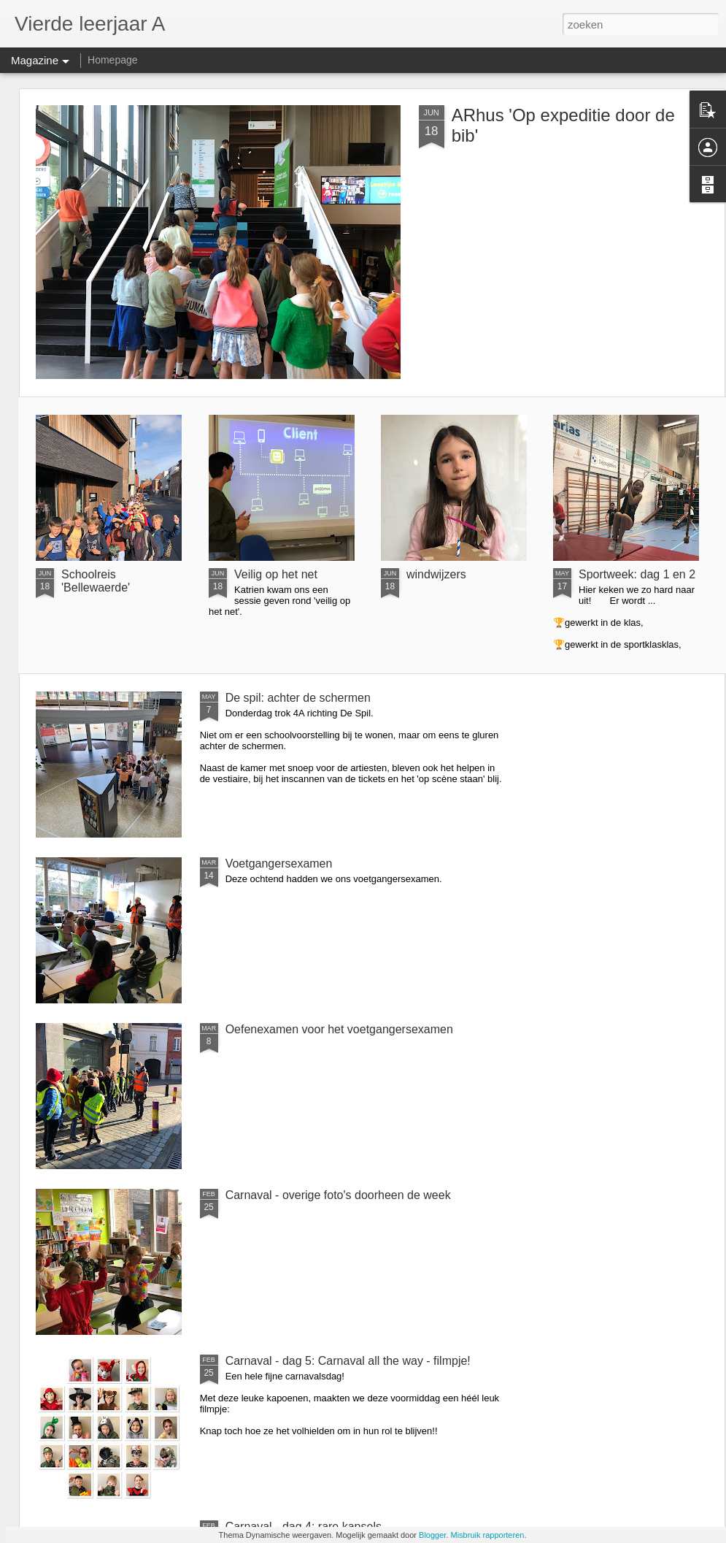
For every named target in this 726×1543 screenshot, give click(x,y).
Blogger (432, 1535)
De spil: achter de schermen (298, 698)
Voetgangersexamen (279, 863)
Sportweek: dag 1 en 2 (637, 574)
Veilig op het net (275, 574)
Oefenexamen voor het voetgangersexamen (339, 1029)
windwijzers (436, 574)
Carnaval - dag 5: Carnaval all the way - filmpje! (348, 1361)
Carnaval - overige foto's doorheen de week (338, 1195)
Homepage (113, 60)
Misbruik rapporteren (488, 1535)
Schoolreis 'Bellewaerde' (95, 581)
